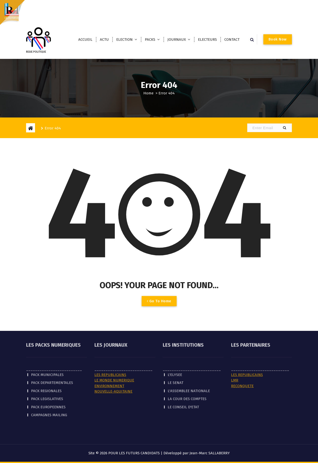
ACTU (104, 39)
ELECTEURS (207, 39)
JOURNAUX (176, 39)
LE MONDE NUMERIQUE (114, 358)
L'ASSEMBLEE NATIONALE (189, 369)
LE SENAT (175, 360)
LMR (234, 358)
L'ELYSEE (175, 352)
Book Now (278, 39)
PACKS (150, 39)
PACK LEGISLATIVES (47, 377)
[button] (284, 127)
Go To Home (159, 306)
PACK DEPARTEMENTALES (52, 360)
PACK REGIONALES (46, 369)
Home (148, 93)
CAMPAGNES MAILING (49, 393)
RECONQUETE (242, 364)
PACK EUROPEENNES (48, 385)
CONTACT (231, 39)
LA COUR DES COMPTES (187, 377)
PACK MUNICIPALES (47, 352)
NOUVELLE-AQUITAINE (113, 369)
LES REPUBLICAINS (110, 352)
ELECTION (124, 39)
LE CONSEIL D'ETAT (183, 385)
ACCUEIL (85, 39)
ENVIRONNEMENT (109, 364)
